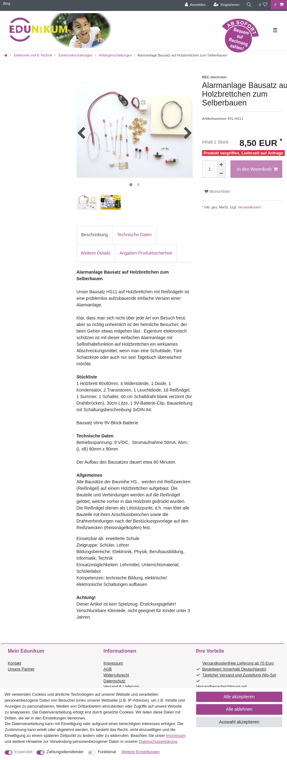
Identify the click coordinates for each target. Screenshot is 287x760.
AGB (107, 669)
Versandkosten (249, 207)
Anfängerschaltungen (115, 55)
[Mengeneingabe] (209, 169)
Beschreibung (94, 234)
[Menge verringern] (221, 173)
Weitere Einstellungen (140, 752)
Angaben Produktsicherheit (145, 253)
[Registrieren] (226, 5)
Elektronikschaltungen (75, 55)
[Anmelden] (195, 5)
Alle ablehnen (239, 709)
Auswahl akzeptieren (239, 721)
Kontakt (14, 663)
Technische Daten (134, 234)
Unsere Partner (21, 669)
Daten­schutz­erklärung (158, 741)
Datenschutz (114, 681)
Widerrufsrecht (116, 675)
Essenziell (23, 752)
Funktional (107, 752)
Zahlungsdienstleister (65, 752)
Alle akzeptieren (239, 696)
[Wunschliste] (263, 5)
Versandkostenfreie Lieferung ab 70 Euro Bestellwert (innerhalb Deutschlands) (238, 666)
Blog (6, 3)
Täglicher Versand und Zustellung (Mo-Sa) (239, 675)
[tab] (95, 235)
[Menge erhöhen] (221, 164)
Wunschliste (217, 191)
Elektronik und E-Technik (32, 55)
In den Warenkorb (257, 169)
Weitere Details (96, 253)
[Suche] (249, 5)
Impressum (113, 663)
